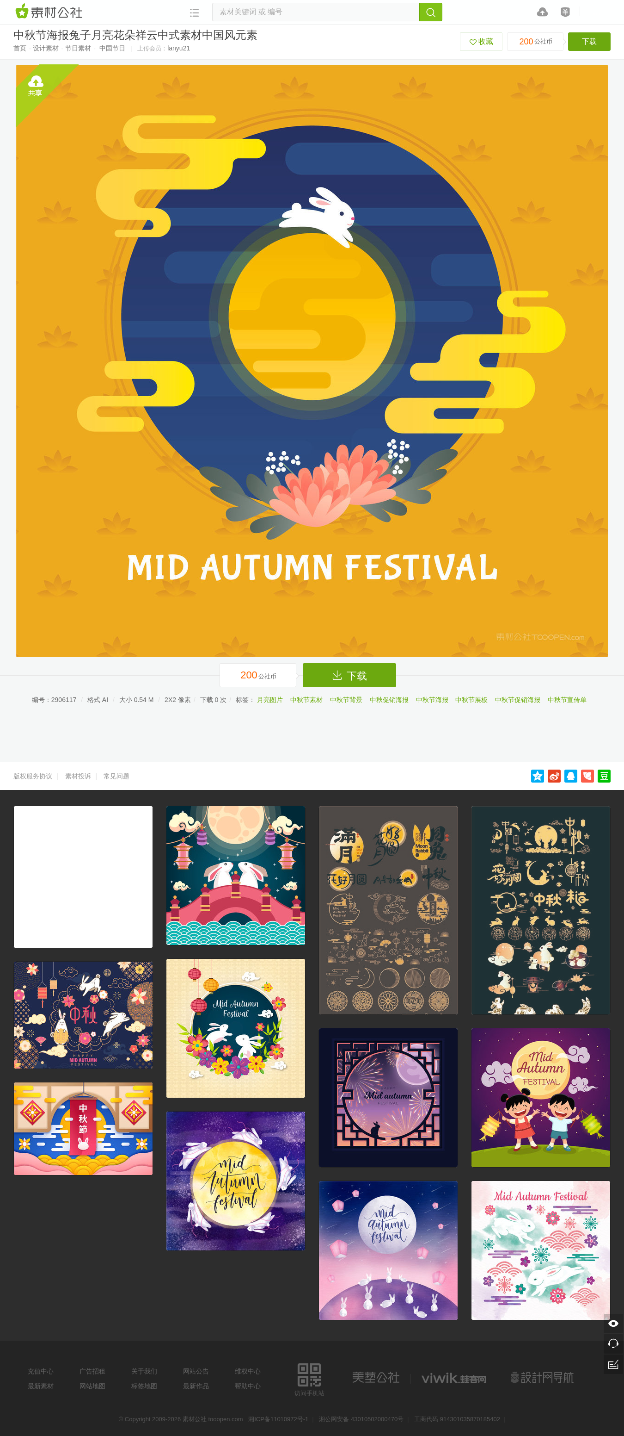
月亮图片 (270, 699)
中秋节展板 (471, 699)
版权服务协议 (32, 776)
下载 (589, 41)
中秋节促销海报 (517, 699)
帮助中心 (248, 1386)
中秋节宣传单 (567, 699)
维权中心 (248, 1371)
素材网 (50, 11)
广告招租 (92, 1371)
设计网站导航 (543, 1377)
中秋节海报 (432, 699)
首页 (19, 48)
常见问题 (116, 776)
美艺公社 (375, 1377)
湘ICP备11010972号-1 (278, 1419)
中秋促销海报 (389, 699)
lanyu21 (178, 48)
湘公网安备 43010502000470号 (361, 1419)
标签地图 (144, 1386)
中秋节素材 (306, 699)
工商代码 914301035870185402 (457, 1419)
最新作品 (196, 1386)
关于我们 (144, 1371)
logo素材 (454, 1377)
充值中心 (41, 1371)
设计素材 (46, 48)
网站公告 (196, 1371)
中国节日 (112, 48)
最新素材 (41, 1386)
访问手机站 (309, 1378)
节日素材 (78, 48)
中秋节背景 (346, 699)
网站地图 (92, 1386)
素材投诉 (78, 776)
